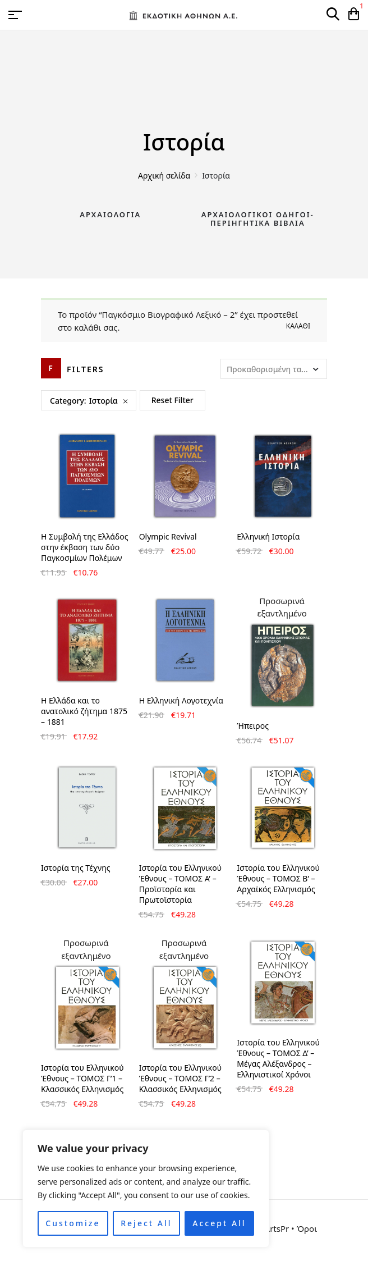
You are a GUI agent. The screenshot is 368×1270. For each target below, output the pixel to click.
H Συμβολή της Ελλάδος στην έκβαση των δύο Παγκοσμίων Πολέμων (84, 547)
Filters (85, 369)
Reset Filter (172, 400)
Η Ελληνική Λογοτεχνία (181, 700)
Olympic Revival (168, 536)
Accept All (219, 1223)
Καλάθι (298, 326)
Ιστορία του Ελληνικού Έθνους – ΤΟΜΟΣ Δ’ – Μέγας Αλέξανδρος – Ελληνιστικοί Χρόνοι (278, 1058)
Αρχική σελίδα (164, 175)
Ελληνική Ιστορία (268, 536)
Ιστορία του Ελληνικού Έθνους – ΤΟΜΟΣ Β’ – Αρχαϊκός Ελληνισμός (278, 878)
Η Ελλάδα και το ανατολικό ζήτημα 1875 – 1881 (84, 711)
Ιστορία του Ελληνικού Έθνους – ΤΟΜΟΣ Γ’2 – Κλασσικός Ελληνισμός (180, 1078)
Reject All (146, 1223)
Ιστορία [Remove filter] (103, 400)
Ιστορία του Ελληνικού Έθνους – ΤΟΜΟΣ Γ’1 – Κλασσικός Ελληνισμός (82, 1078)
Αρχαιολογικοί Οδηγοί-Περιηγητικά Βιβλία (257, 219)
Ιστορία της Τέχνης (76, 867)
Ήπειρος (253, 725)
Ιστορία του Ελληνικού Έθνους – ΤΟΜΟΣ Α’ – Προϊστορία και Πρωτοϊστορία (180, 883)
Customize (72, 1223)
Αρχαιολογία (110, 214)
